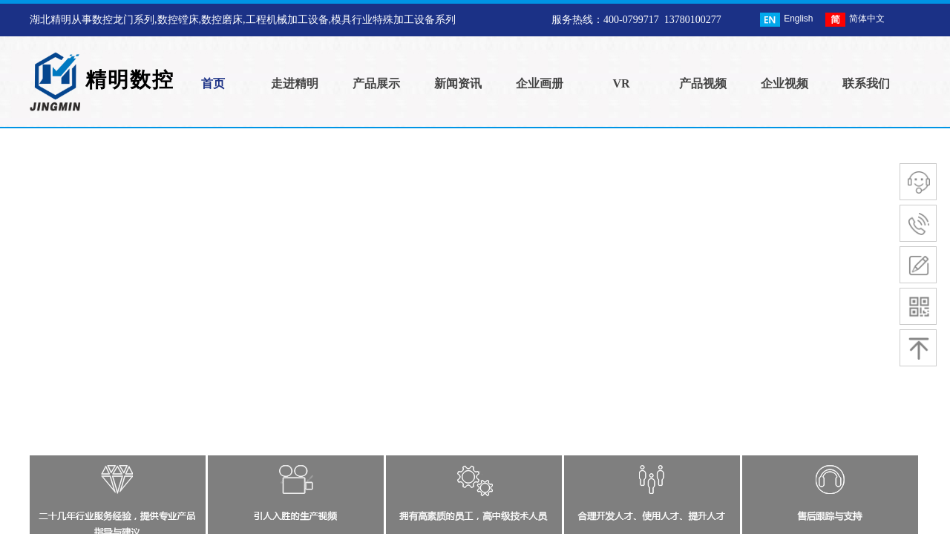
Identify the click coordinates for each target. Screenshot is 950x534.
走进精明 (294, 83)
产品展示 (376, 83)
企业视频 (784, 83)
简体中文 (855, 20)
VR (620, 83)
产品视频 (703, 83)
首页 (213, 83)
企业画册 (539, 83)
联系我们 (866, 83)
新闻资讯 (458, 83)
